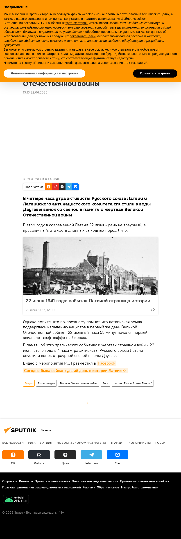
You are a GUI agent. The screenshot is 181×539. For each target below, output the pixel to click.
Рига (105, 383)
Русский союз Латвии (47, 178)
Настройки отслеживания (139, 487)
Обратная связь (108, 487)
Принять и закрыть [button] (155, 73)
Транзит (117, 443)
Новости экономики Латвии (81, 443)
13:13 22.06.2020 (35, 92)
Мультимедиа (46, 383)
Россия (161, 443)
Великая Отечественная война (78, 383)
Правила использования (52, 481)
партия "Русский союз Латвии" (133, 383)
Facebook (106, 363)
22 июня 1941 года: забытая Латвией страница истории (88, 300)
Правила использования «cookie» (144, 481)
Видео (29, 383)
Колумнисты (140, 443)
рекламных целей (82, 36)
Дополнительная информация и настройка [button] (44, 73)
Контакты (26, 481)
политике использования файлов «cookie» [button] (115, 18)
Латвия (46, 443)
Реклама (89, 487)
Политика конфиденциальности (95, 481)
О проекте (9, 481)
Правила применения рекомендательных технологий (41, 487)
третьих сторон (77, 23)
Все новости (13, 443)
